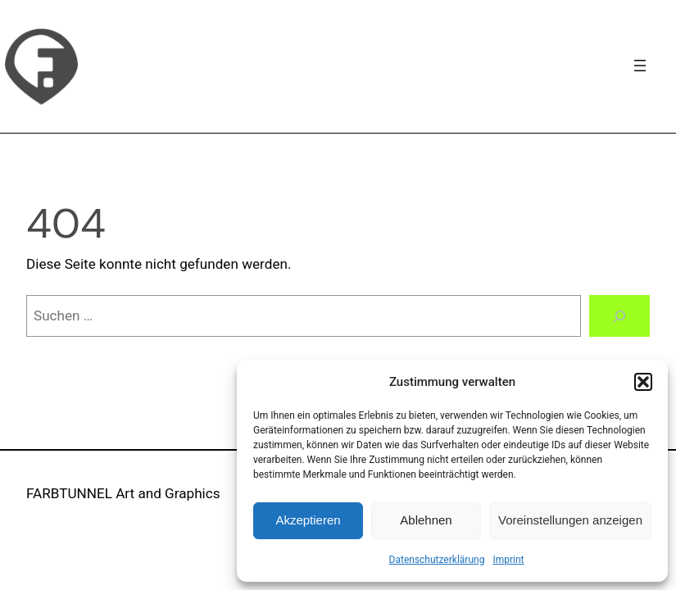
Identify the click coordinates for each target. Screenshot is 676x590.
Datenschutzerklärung (437, 559)
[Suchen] (619, 316)
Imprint (508, 559)
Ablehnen (425, 520)
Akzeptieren (307, 520)
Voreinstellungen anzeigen (570, 520)
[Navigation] (640, 65)
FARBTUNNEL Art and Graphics (123, 493)
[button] (643, 382)
